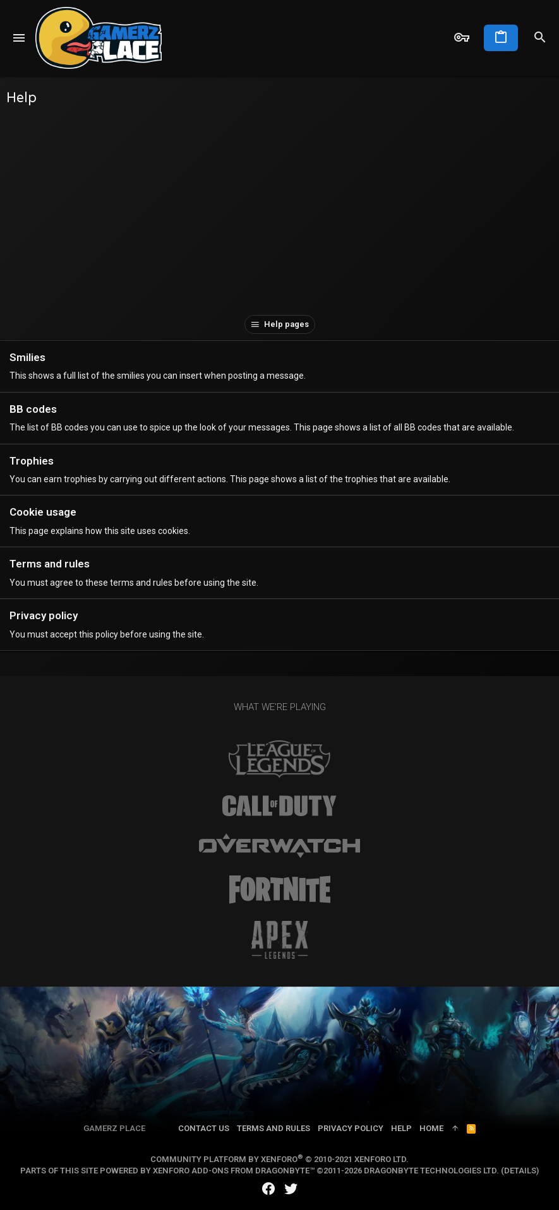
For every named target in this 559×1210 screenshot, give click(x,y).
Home (431, 1128)
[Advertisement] (279, 207)
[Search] (540, 38)
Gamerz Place (114, 1128)
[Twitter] (291, 1189)
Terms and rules (49, 563)
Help (401, 1128)
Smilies (27, 357)
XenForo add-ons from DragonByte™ (234, 1170)
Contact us (203, 1128)
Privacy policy (43, 615)
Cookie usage (42, 512)
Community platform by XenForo (279, 1159)
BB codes (33, 409)
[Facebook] (268, 1189)
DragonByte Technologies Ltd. (431, 1170)
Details (520, 1170)
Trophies (31, 460)
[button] (19, 38)
